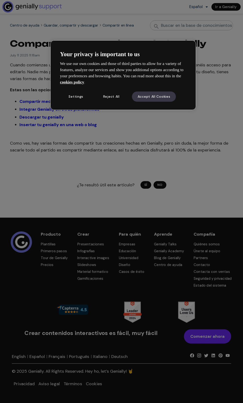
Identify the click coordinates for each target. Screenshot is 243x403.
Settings (76, 96)
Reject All (111, 96)
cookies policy (72, 82)
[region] (123, 75)
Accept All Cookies (154, 96)
